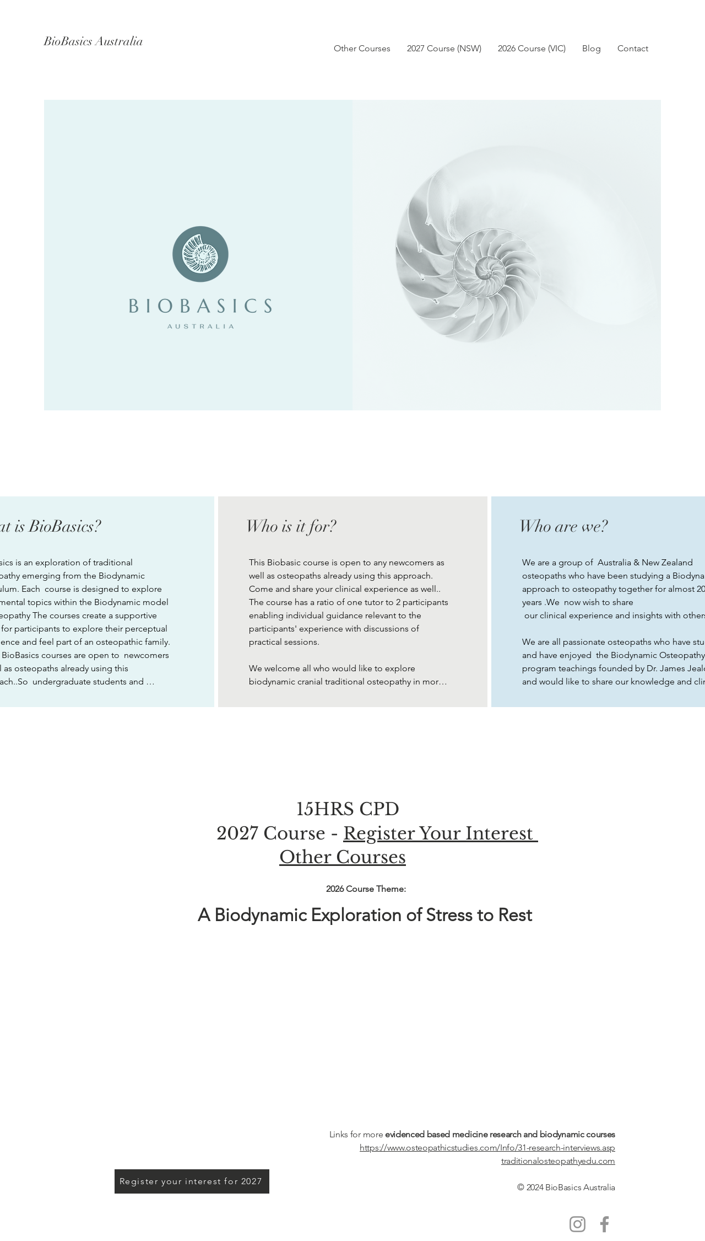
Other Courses (342, 857)
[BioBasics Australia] (142, 41)
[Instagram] (577, 1224)
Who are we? (563, 526)
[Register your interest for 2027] (192, 1181)
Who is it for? (291, 526)
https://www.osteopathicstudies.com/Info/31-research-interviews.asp (487, 1147)
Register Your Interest (440, 833)
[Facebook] (604, 1224)
